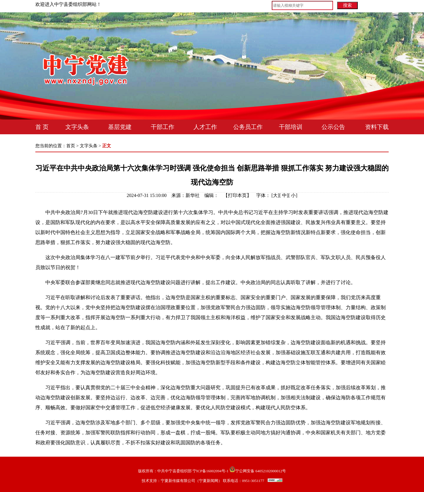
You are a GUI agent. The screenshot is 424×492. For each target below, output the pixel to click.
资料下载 (377, 127)
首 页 (42, 127)
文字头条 (77, 127)
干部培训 (290, 127)
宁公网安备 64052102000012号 (257, 471)
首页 (70, 145)
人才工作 (205, 127)
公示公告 (333, 127)
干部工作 (162, 127)
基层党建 (120, 127)
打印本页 (237, 195)
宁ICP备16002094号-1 (210, 471)
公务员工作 (248, 127)
